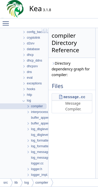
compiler (41, 182)
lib (16, 182)
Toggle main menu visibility (7, 21)
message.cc (74, 97)
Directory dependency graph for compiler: (71, 69)
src (5, 182)
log (26, 182)
